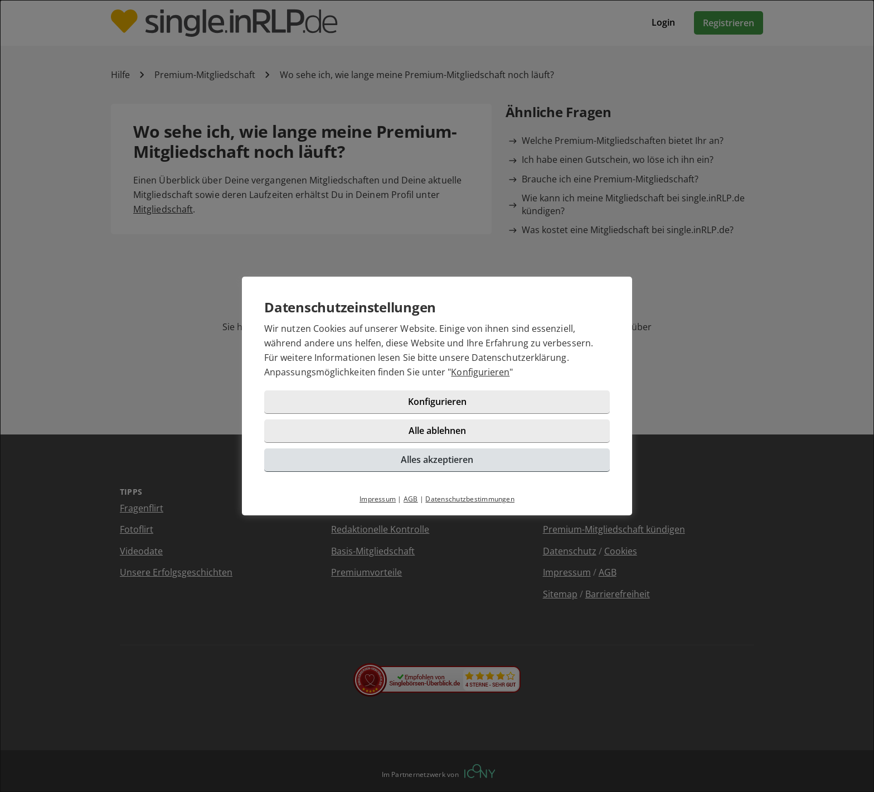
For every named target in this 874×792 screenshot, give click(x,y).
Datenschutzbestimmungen (469, 499)
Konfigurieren (480, 372)
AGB (411, 499)
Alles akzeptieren (437, 459)
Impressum (378, 499)
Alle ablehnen (437, 430)
